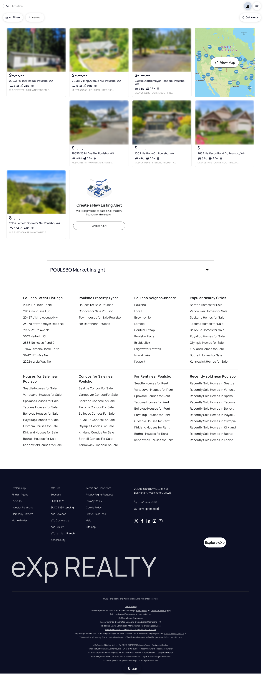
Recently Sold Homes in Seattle (212, 383)
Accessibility (58, 540)
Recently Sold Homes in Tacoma (212, 402)
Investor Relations (22, 507)
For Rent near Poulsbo (94, 324)
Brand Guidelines (96, 514)
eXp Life (55, 488)
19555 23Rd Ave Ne (36, 330)
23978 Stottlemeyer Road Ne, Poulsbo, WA (160, 82)
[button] (130, 270)
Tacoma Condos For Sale (96, 407)
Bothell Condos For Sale (95, 439)
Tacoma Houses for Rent (151, 402)
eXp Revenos (58, 514)
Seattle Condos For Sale (96, 388)
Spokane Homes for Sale (207, 317)
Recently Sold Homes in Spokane (213, 396)
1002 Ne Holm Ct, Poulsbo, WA (154, 153)
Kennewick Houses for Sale (42, 445)
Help (88, 520)
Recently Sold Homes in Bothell (212, 434)
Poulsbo (140, 305)
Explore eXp (19, 488)
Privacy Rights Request (99, 494)
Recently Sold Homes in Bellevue (213, 408)
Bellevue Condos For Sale (97, 413)
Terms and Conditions (98, 488)
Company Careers (22, 514)
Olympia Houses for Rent (152, 421)
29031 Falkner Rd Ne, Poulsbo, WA (31, 81)
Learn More (175, 637)
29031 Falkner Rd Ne (37, 305)
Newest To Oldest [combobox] (36, 17)
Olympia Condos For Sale (96, 426)
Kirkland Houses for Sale (40, 432)
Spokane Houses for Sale (41, 401)
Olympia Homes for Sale (207, 343)
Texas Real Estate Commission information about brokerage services (130, 625)
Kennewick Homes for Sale (209, 361)
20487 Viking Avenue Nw (40, 317)
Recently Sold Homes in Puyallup (213, 415)
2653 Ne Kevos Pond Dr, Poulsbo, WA (221, 153)
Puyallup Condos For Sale (97, 420)
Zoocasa (56, 494)
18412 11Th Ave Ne (35, 355)
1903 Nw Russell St (36, 311)
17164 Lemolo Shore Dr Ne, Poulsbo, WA (34, 223)
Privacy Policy (94, 501)
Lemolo (139, 324)
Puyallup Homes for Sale (207, 336)
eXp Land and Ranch (63, 533)
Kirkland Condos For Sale (96, 432)
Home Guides (19, 520)
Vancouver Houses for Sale (42, 395)
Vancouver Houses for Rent (153, 390)
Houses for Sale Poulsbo (96, 305)
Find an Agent (20, 494)
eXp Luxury (57, 527)
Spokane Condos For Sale (97, 401)
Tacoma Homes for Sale (206, 324)
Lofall (138, 311)
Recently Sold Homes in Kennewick (213, 440)
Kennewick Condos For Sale (98, 445)
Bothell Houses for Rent (151, 434)
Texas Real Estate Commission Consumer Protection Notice (130, 629)
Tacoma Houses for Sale (40, 407)
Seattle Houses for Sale (40, 388)
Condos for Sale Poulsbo (96, 311)
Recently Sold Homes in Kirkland (213, 427)
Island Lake (142, 355)
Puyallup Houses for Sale (41, 420)
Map (132, 668)
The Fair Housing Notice (174, 633)
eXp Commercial (60, 520)
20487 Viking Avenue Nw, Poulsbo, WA (96, 81)
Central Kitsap (144, 330)
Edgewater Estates (147, 349)
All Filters (13, 17)
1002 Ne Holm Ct (35, 336)
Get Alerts (250, 17)
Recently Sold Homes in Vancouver (213, 390)
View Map (225, 62)
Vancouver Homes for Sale (209, 311)
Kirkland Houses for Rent (152, 427)
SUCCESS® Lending (62, 507)
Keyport (139, 361)
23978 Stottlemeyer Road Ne (43, 324)
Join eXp (16, 501)
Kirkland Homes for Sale (207, 349)
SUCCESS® (57, 501)
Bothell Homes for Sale (206, 355)
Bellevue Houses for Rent (152, 408)
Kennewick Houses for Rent (153, 440)
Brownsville (142, 317)
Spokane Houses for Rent (152, 396)
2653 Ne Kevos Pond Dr (39, 343)
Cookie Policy (94, 507)
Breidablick (142, 343)
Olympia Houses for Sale (40, 426)
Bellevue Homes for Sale (207, 330)
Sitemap (91, 527)
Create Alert (99, 225)
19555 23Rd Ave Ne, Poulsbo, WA (93, 153)
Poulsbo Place (144, 336)
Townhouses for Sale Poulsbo (100, 317)
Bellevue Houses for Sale (41, 413)
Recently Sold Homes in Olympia (213, 421)
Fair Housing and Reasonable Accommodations (130, 614)
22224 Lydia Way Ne (37, 361)
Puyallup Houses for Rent (152, 415)
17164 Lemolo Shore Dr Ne (41, 349)
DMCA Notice (131, 606)
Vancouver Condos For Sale (98, 395)
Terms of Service (158, 610)
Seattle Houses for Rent (151, 383)
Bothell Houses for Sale (39, 439)
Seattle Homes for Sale (206, 305)
